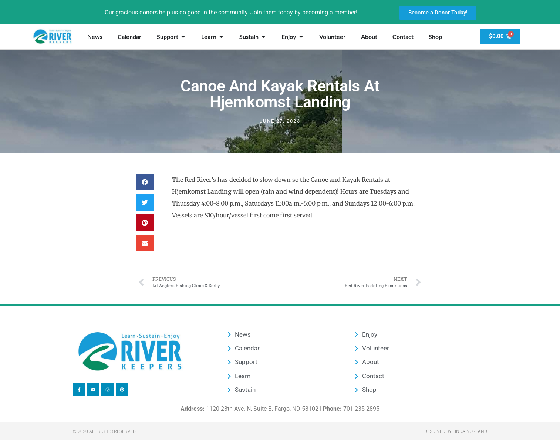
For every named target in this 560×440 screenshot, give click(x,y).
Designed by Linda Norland (455, 431)
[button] (145, 182)
